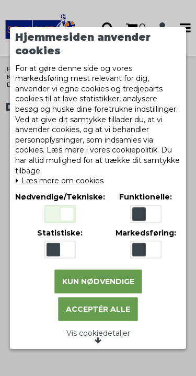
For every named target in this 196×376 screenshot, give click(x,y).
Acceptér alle (98, 309)
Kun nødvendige (98, 281)
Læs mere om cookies (59, 181)
